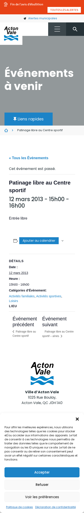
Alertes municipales (40, 18)
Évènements (6, 130)
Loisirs (13, 301)
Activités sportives (48, 296)
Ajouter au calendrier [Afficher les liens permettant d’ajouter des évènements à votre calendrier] (39, 240)
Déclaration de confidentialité (55, 507)
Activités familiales (21, 296)
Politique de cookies (19, 507)
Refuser (42, 484)
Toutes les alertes (64, 10)
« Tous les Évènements (28, 158)
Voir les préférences (42, 497)
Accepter (42, 472)
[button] (77, 418)
